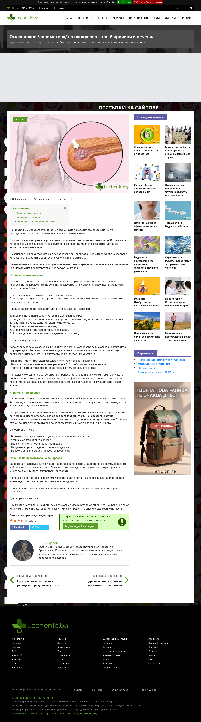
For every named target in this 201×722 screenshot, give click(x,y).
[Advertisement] (100, 78)
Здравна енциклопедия (145, 18)
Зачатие (16, 646)
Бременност (63, 646)
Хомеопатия (63, 655)
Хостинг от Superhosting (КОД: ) (72, 713)
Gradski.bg (17, 697)
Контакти (59, 8)
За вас (69, 18)
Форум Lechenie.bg (112, 667)
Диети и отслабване (178, 18)
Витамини (17, 667)
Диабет (152, 655)
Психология (63, 663)
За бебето (108, 642)
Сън (150, 659)
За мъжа (16, 642)
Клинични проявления (28, 217)
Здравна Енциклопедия (115, 638)
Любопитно (85, 18)
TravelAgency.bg (45, 697)
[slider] (19, 520)
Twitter (37, 527)
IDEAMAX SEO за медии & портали (29, 713)
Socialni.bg (30, 697)
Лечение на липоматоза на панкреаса (36, 221)
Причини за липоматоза (29, 213)
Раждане (107, 646)
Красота (152, 651)
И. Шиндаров (19, 199)
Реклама (43, 8)
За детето (62, 642)
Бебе (14, 651)
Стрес (15, 663)
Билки (106, 659)
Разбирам (124, 2)
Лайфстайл (17, 655)
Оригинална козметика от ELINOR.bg (157, 372)
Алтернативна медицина (115, 651)
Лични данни (148, 689)
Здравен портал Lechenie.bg (25, 42)
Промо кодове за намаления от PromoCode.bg (161, 359)
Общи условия (119, 689)
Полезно (102, 18)
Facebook (18, 527)
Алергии (16, 659)
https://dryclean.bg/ (147, 367)
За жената (153, 638)
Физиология (154, 663)
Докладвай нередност (80, 526)
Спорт (60, 659)
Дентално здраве (111, 655)
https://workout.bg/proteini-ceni (154, 363)
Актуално (118, 18)
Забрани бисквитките (148, 2)
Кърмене (153, 646)
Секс (59, 651)
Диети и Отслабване (158, 642)
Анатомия (108, 663)
